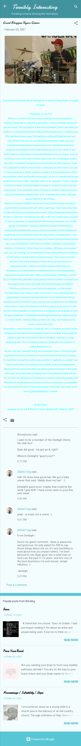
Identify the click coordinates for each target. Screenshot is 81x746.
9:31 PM (22, 519)
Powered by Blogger (40, 739)
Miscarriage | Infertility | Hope (23, 693)
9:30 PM (22, 498)
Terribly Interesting (34, 7)
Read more (71, 640)
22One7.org (24, 471)
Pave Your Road (13, 651)
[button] (76, 23)
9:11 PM (22, 461)
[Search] (76, 7)
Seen (6, 609)
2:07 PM (22, 576)
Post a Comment (16, 585)
